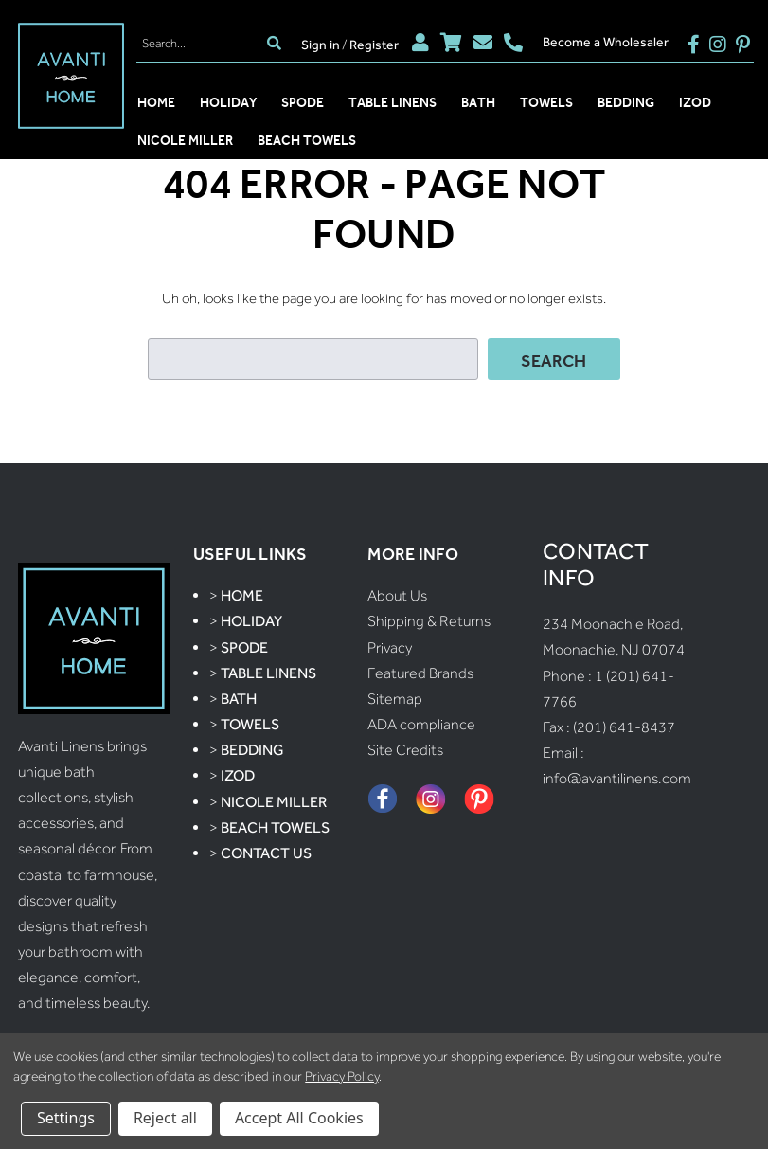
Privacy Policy (341, 1076)
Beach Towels (307, 140)
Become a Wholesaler (606, 42)
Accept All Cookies (299, 1117)
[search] (274, 43)
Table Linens (392, 102)
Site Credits (405, 750)
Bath (478, 102)
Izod (695, 102)
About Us (397, 595)
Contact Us (266, 853)
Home (156, 102)
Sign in (320, 45)
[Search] (198, 43)
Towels (546, 102)
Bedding (626, 102)
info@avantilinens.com (617, 778)
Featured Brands (420, 673)
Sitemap (394, 699)
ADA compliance (421, 724)
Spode (302, 102)
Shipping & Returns (429, 621)
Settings (66, 1117)
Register (374, 45)
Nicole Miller (185, 140)
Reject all (165, 1117)
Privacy (389, 647)
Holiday (228, 102)
